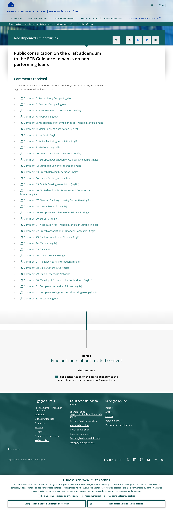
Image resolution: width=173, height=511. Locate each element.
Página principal (14, 24)
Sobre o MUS (16, 18)
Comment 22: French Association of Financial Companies (56, 231)
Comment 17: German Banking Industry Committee (53, 200)
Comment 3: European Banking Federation (48, 110)
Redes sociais (42, 440)
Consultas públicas (85, 24)
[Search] (138, 5)
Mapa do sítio (15, 449)
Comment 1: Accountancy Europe (43, 98)
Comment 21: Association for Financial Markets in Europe (56, 224)
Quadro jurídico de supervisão (60, 24)
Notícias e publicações (113, 18)
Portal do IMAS (113, 420)
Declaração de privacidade (84, 421)
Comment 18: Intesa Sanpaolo (41, 206)
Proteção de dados (80, 433)
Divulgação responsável (82, 442)
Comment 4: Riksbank (36, 116)
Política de (79, 425)
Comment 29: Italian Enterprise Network (47, 274)
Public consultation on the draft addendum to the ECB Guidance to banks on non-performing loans (88, 378)
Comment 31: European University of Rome (48, 286)
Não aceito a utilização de (126, 503)
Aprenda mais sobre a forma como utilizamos (110, 496)
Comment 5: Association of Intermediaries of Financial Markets (60, 122)
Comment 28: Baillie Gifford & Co (42, 267)
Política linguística (79, 429)
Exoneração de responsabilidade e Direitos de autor (86, 414)
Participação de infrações (118, 424)
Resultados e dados (89, 18)
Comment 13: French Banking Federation (47, 172)
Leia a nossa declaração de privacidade (59, 496)
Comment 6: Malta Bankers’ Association (46, 129)
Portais (109, 407)
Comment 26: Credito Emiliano (41, 255)
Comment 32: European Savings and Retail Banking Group (57, 292)
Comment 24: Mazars (36, 243)
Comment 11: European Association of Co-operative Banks (57, 159)
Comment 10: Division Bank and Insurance (48, 153)
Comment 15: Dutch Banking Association (47, 184)
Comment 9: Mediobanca (38, 147)
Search (152, 5)
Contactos (40, 423)
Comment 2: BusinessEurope (40, 104)
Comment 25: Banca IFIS (38, 249)
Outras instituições (44, 418)
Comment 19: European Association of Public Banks (53, 212)
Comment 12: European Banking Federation (49, 165)
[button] (156, 5)
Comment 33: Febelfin (36, 298)
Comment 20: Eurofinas (37, 218)
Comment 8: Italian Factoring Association (47, 141)
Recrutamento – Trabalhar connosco (48, 409)
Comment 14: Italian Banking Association (47, 178)
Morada (39, 427)
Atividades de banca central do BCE (145, 18)
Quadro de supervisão (37, 18)
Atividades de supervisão (63, 18)
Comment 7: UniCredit (36, 135)
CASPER (109, 416)
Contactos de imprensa (47, 436)
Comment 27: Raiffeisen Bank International (48, 261)
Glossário (40, 414)
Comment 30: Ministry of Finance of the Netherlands (53, 280)
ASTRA (108, 412)
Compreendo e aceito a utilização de (47, 503)
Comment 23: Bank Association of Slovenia (48, 237)
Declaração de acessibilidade (85, 438)
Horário (39, 431)
